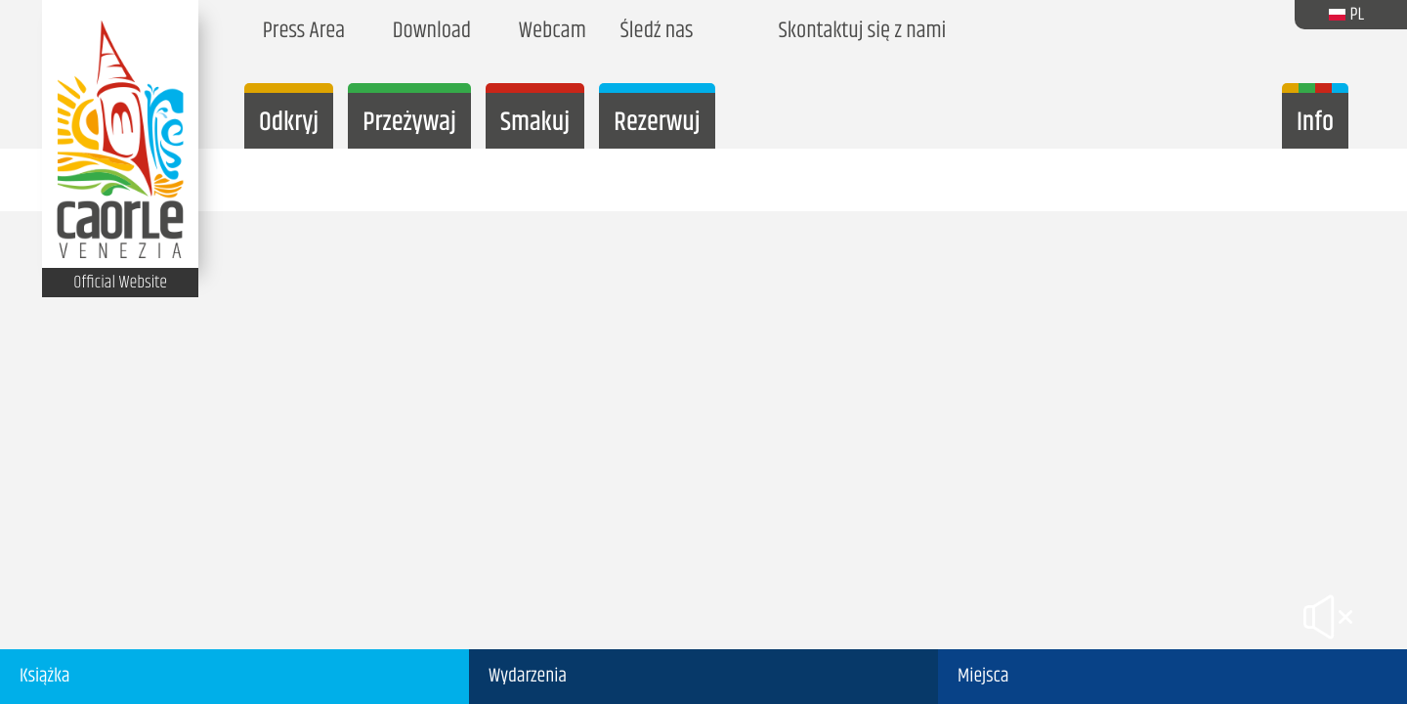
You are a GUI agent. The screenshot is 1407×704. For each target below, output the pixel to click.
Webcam (548, 32)
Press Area (299, 32)
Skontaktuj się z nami (858, 32)
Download (427, 32)
